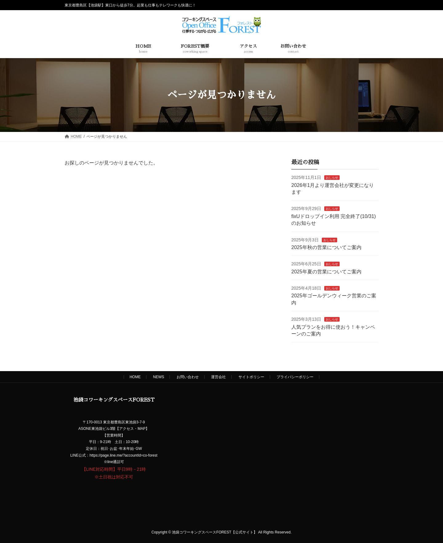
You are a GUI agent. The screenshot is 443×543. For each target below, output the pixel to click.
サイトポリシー (251, 377)
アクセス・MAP (132, 429)
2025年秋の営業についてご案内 (326, 247)
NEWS (158, 377)
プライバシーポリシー (295, 377)
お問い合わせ (188, 377)
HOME (135, 377)
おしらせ (331, 177)
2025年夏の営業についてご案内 (326, 271)
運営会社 (218, 377)
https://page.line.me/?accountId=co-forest (123, 455)
